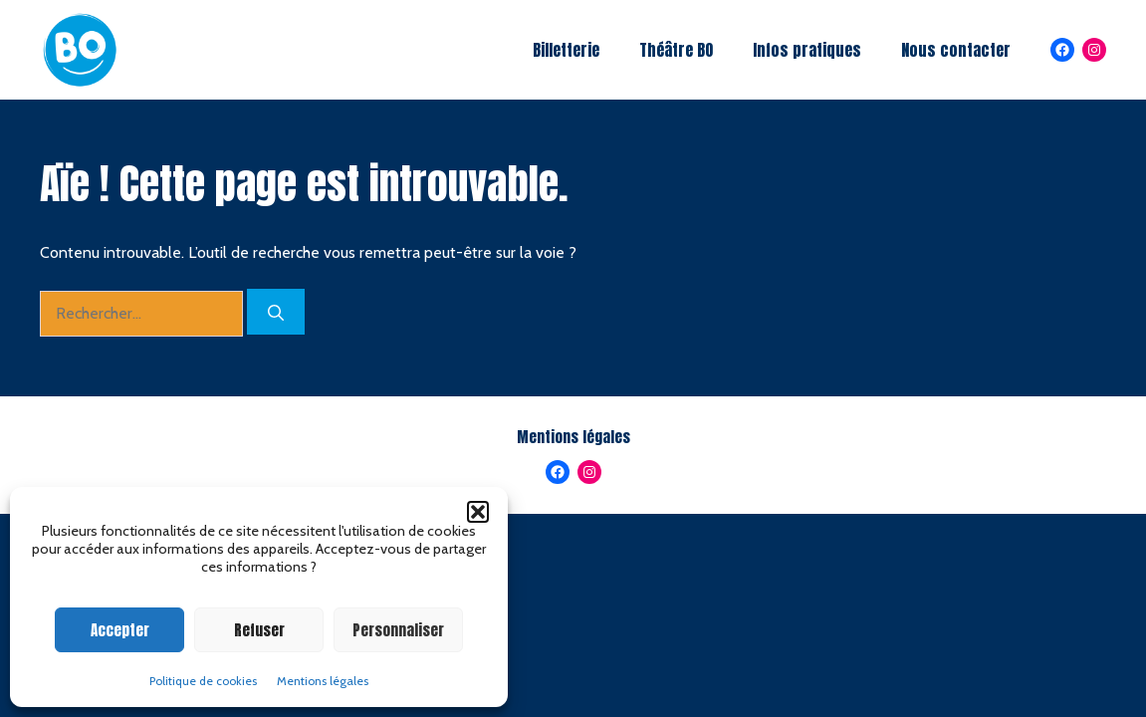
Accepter (120, 629)
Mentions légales (322, 680)
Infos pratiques (807, 50)
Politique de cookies (203, 680)
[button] (478, 512)
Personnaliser (398, 629)
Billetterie (566, 50)
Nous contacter (956, 50)
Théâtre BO (676, 50)
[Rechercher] (276, 312)
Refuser (259, 629)
